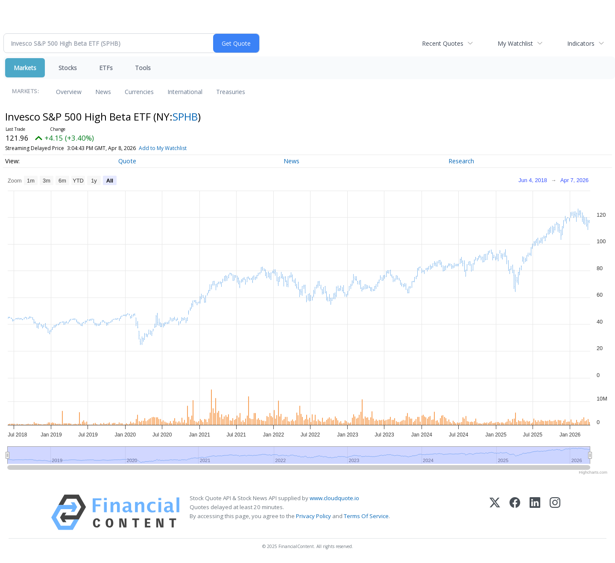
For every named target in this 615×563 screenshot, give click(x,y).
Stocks (68, 68)
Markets (25, 68)
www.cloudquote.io (334, 498)
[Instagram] (555, 512)
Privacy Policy (313, 516)
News (103, 92)
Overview (69, 92)
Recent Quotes (442, 43)
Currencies (139, 92)
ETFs (106, 68)
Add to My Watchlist (163, 148)
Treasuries (230, 92)
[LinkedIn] (535, 512)
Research (461, 161)
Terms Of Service (366, 516)
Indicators (580, 43)
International (184, 92)
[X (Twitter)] (495, 512)
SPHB (185, 116)
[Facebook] (515, 512)
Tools (143, 68)
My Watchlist (515, 43)
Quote (127, 161)
